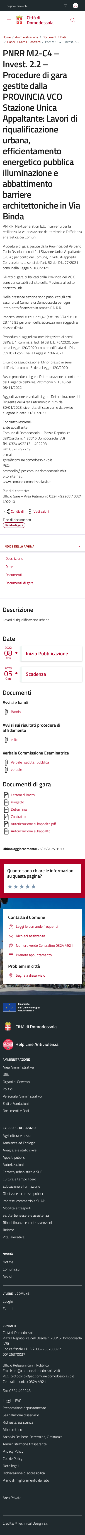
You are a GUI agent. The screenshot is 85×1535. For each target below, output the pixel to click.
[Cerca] (72, 20)
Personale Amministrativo (22, 1096)
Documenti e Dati (16, 1110)
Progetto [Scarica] (17, 802)
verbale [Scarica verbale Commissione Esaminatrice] (16, 769)
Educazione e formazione (21, 1186)
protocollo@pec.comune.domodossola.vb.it (42, 1376)
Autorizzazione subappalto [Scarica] (30, 831)
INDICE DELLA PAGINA (42, 546)
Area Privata (12, 1497)
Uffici (6, 1074)
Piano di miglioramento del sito (26, 1480)
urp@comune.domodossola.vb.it (36, 1370)
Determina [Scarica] (19, 809)
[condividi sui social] (13, 511)
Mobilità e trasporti (17, 1208)
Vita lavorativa (13, 1237)
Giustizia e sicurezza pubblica (24, 1193)
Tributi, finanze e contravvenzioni (27, 1222)
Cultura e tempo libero (19, 1179)
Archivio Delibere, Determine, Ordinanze (32, 1436)
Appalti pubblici (14, 1157)
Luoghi (8, 1301)
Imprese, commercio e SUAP (24, 1200)
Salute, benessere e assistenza (26, 1215)
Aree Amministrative (18, 1067)
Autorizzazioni (13, 1164)
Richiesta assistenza (18, 1422)
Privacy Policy (13, 1451)
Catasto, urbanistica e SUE (22, 1172)
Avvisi (7, 1276)
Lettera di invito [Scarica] (23, 795)
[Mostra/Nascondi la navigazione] (9, 19)
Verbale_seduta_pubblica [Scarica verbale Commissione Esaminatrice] (30, 762)
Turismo (8, 1229)
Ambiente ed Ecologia (19, 1143)
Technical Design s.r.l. (33, 1523)
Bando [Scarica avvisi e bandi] (16, 711)
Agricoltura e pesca (17, 1135)
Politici (7, 1089)
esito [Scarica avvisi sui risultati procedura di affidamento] (14, 739)
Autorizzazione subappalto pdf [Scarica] (33, 823)
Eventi (7, 1308)
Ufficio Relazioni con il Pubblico (26, 1365)
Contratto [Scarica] (18, 816)
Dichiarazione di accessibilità (24, 1473)
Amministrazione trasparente (25, 1444)
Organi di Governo (16, 1081)
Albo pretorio (12, 1429)
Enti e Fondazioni (16, 1103)
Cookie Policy (12, 1458)
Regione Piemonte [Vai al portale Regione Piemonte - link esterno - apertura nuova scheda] (17, 6)
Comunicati (11, 1269)
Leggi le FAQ (12, 1400)
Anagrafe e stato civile (19, 1150)
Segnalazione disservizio (21, 1415)
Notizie (8, 1262)
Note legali (11, 1465)
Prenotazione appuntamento (24, 1407)
